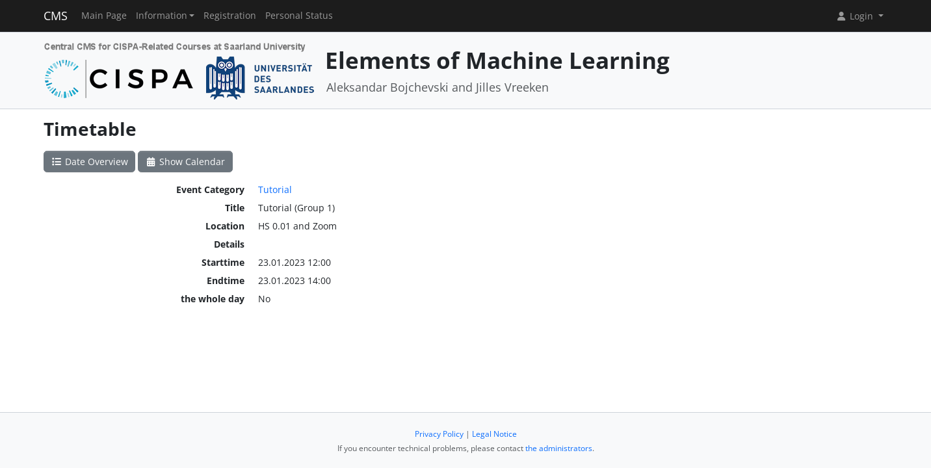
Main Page (104, 15)
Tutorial (275, 189)
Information (161, 15)
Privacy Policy (439, 433)
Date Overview (89, 161)
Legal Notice (494, 433)
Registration (229, 15)
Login (855, 16)
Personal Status (299, 15)
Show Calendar (186, 161)
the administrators (558, 448)
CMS (56, 15)
